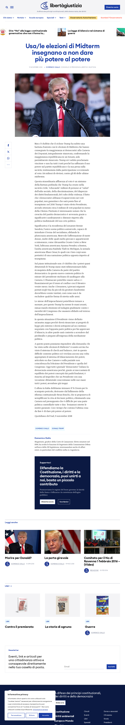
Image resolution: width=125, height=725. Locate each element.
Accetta (45, 715)
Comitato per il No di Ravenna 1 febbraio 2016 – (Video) (102, 561)
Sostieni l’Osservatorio (111, 18)
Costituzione (62, 711)
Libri (8, 586)
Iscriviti (111, 667)
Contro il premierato (19, 626)
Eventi (86, 715)
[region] (30, 705)
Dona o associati (111, 711)
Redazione (91, 570)
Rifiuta (32, 715)
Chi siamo (7, 18)
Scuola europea (36, 18)
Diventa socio (112, 7)
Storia (106, 719)
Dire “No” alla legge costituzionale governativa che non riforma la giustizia (29, 33)
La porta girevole (56, 558)
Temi (61, 18)
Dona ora (60, 703)
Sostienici (64, 502)
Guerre (90, 626)
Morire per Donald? (18, 558)
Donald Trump (58, 428)
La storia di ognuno (58, 626)
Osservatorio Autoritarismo (83, 18)
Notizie (20, 18)
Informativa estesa (40, 709)
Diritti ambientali (64, 716)
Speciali (50, 18)
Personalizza (16, 715)
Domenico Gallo (53, 67)
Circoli (86, 711)
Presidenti (108, 722)
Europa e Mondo (64, 721)
